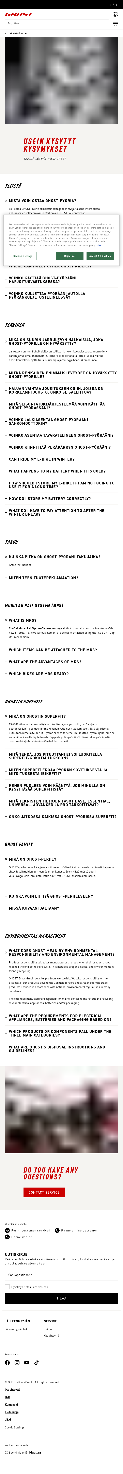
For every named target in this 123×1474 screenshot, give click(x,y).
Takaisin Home (16, 33)
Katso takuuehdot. (20, 564)
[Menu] (113, 23)
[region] (61, 240)
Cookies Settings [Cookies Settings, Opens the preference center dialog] (22, 256)
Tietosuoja (11, 1412)
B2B (7, 1397)
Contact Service (44, 1192)
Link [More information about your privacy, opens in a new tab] (98, 244)
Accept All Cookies (100, 256)
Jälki (8, 1419)
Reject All (70, 256)
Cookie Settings (15, 1427)
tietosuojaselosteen (36, 1287)
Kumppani (11, 1404)
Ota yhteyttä (51, 1335)
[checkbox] (61, 1287)
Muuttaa (35, 1452)
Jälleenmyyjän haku (17, 1329)
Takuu (48, 1329)
